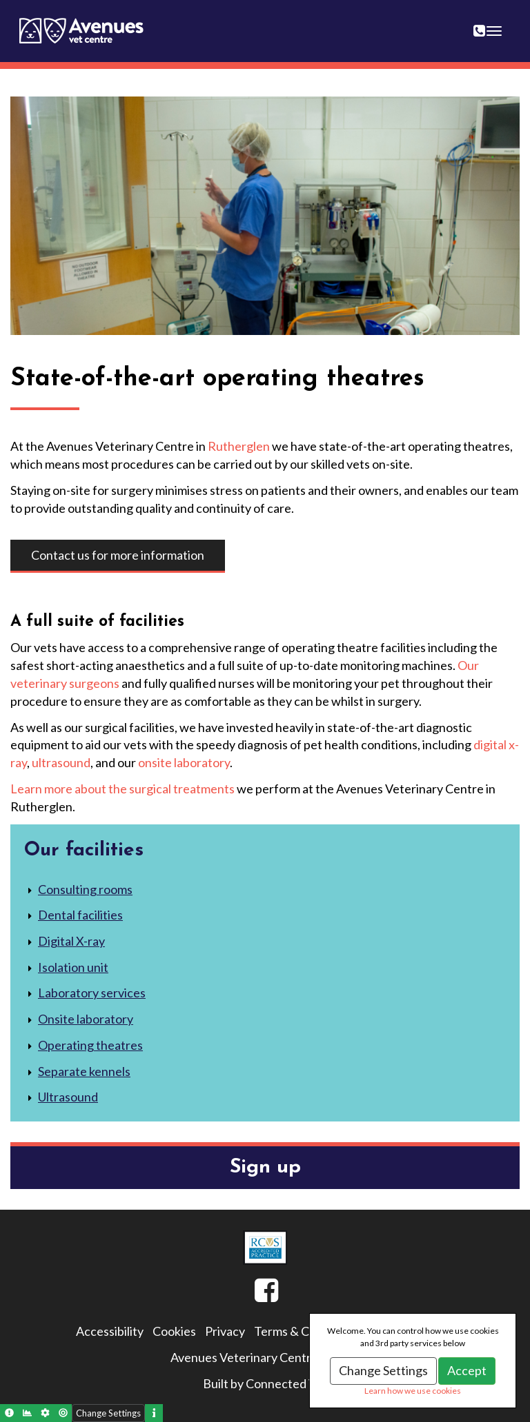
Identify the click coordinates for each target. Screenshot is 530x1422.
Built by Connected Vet (265, 1383)
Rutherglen (239, 446)
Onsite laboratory (85, 1018)
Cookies (174, 1331)
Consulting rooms (85, 889)
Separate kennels (84, 1071)
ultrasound (61, 762)
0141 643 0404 (487, 22)
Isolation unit (73, 967)
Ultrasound (68, 1096)
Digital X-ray (71, 940)
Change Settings (383, 1370)
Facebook (254, 1296)
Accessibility (110, 1331)
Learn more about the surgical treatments (122, 788)
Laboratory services (92, 992)
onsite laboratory (184, 762)
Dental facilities (80, 914)
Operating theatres (90, 1045)
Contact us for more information (117, 554)
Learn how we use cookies (412, 1390)
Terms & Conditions (307, 1331)
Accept (467, 1370)
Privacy (225, 1331)
